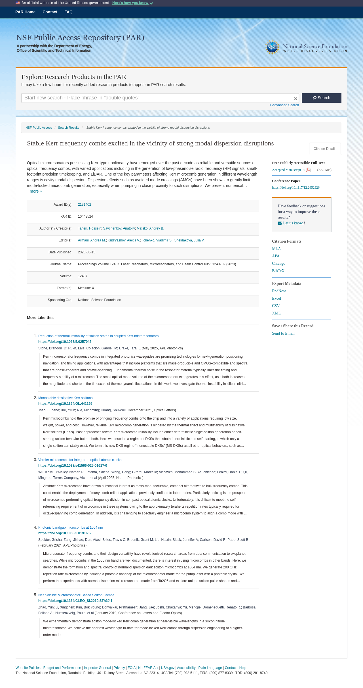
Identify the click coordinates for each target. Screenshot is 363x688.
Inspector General (97, 668)
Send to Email (283, 333)
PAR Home (25, 12)
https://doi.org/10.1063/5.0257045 (65, 342)
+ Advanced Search (284, 105)
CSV (276, 306)
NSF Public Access (39, 127)
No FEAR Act (148, 668)
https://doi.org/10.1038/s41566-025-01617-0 (73, 466)
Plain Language (210, 668)
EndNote (279, 291)
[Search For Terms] (160, 98)
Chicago (278, 263)
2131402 (84, 205)
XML (276, 313)
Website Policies (28, 668)
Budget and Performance (62, 668)
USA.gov (167, 668)
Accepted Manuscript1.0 (291, 170)
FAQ (68, 12)
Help (242, 668)
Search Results (68, 127)
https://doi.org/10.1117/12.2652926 (296, 187)
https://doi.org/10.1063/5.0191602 (65, 533)
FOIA (131, 668)
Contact (50, 12)
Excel (276, 298)
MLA (276, 249)
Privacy (119, 668)
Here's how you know (132, 2)
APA (276, 256)
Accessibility (186, 668)
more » (36, 191)
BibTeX (278, 271)
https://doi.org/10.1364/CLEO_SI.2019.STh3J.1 (76, 601)
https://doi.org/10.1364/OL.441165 (66, 404)
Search (321, 97)
